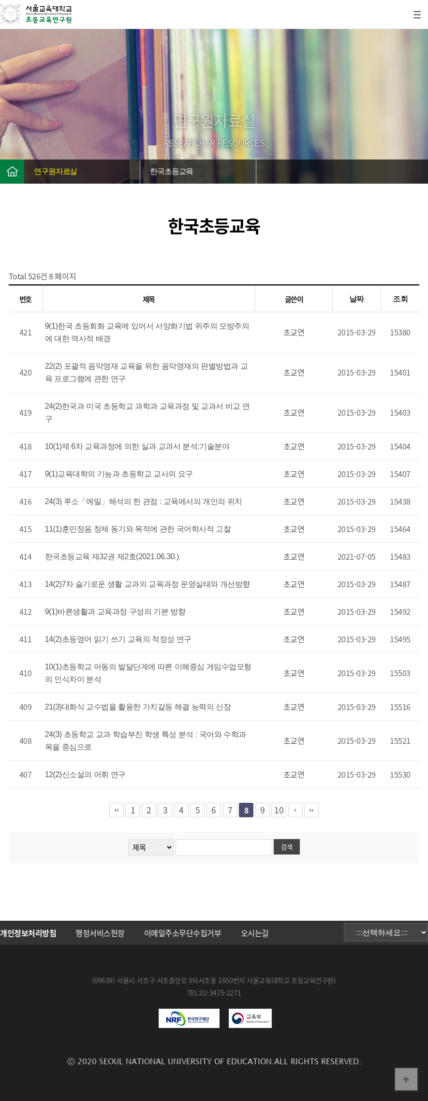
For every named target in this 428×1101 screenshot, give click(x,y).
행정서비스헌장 (100, 933)
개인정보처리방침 (28, 933)
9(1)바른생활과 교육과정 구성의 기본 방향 (115, 612)
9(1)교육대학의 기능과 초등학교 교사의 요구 (119, 474)
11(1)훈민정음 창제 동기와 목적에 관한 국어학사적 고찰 (138, 529)
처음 (116, 810)
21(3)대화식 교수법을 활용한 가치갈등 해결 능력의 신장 (138, 707)
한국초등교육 (171, 171)
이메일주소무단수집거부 (182, 933)
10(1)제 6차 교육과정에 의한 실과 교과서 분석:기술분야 (137, 446)
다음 (295, 810)
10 (278, 810)
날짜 (356, 299)
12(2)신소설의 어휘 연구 (85, 774)
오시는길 (255, 933)
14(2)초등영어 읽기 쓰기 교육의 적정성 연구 (118, 639)
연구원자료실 (55, 171)
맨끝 (311, 810)
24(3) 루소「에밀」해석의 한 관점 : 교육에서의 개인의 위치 (143, 501)
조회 (400, 299)
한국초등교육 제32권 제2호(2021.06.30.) (112, 556)
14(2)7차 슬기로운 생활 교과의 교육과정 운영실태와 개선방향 (147, 584)
